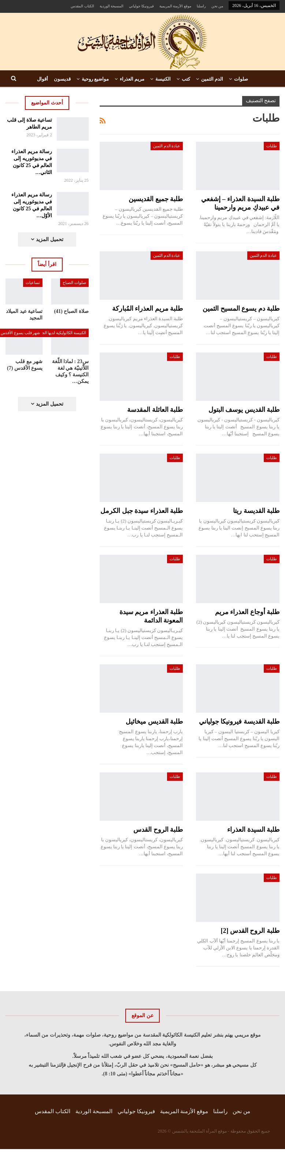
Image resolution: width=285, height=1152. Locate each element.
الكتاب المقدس (82, 6)
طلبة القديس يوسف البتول (244, 409)
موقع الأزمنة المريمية (175, 6)
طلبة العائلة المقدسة (155, 409)
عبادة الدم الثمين (167, 146)
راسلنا (201, 6)
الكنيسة (163, 79)
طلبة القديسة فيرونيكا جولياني (239, 721)
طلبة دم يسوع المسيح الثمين (241, 308)
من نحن (217, 6)
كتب (186, 79)
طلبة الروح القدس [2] (250, 930)
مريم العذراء (132, 79)
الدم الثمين (212, 79)
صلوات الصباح (74, 282)
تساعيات (33, 282)
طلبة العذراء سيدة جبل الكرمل (141, 510)
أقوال (42, 79)
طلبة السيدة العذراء (253, 829)
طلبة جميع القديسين (156, 199)
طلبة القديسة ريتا (256, 510)
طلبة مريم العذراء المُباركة (147, 308)
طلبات (271, 146)
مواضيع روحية (95, 79)
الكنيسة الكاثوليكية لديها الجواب (60, 333)
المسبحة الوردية (112, 6)
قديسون (62, 79)
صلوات (241, 79)
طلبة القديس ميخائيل (154, 721)
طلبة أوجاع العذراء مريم (247, 612)
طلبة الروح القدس (158, 829)
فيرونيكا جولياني (141, 6)
